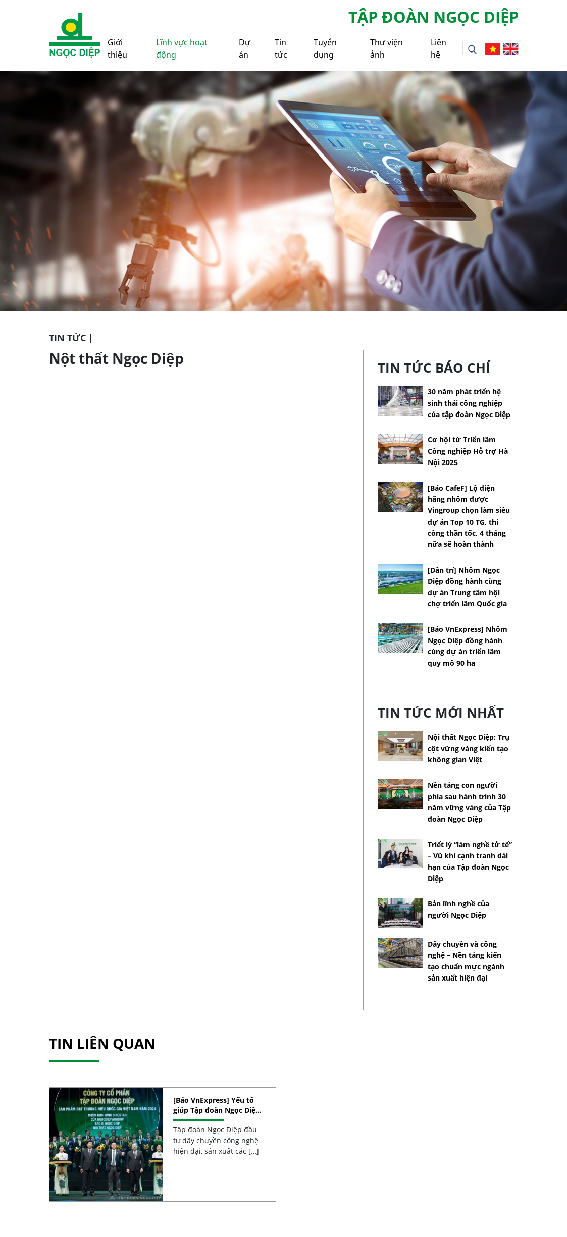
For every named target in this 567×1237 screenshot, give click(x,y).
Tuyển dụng (325, 48)
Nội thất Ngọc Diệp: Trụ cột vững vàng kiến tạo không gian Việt (468, 748)
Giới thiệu (117, 48)
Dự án (244, 48)
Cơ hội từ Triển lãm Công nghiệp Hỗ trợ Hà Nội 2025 (468, 451)
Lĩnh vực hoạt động (182, 48)
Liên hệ (438, 48)
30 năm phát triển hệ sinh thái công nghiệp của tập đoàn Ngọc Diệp (469, 403)
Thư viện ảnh (386, 48)
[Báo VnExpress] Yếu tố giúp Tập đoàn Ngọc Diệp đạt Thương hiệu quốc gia (218, 1105)
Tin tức (281, 48)
